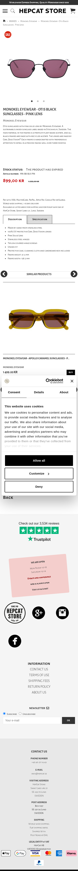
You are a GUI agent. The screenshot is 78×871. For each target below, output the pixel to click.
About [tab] (64, 392)
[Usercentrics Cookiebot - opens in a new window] (47, 381)
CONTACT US (39, 669)
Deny (39, 486)
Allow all (39, 460)
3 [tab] (45, 102)
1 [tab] (33, 102)
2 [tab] (39, 102)
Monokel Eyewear (28, 21)
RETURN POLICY (39, 687)
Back (8, 497)
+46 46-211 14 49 (39, 762)
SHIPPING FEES (39, 681)
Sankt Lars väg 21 (39, 788)
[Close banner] (72, 381)
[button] (5, 11)
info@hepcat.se (39, 773)
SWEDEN (39, 795)
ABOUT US (39, 692)
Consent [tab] (14, 392)
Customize (39, 473)
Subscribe (12, 714)
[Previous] (4, 274)
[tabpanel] (39, 67)
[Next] (74, 274)
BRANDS (13, 21)
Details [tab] (39, 392)
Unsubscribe (29, 714)
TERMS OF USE (39, 675)
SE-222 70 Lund (39, 792)
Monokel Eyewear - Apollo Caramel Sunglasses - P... (36, 358)
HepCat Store (39, 784)
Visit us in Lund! (40, 589)
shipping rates (41, 827)
